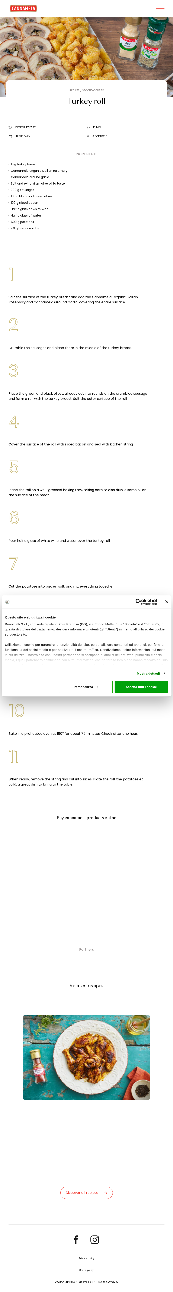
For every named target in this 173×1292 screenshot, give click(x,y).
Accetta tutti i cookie (141, 687)
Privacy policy (86, 1258)
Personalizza (86, 687)
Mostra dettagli (148, 673)
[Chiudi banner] (166, 601)
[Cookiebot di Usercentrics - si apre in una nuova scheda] (138, 602)
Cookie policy (86, 1270)
